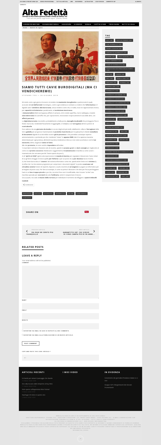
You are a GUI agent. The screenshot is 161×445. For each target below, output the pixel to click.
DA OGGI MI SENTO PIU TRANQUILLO (39, 233)
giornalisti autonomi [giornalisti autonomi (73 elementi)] (116, 94)
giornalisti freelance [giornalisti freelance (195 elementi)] (116, 107)
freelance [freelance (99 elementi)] (111, 82)
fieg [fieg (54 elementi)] (109, 74)
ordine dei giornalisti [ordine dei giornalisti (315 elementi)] (116, 135)
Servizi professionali (47, 1)
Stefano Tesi (30, 95)
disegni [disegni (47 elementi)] (110, 56)
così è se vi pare (100, 24)
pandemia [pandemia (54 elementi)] (111, 139)
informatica (60, 193)
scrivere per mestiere (31, 24)
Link (71, 1)
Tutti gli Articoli (62, 1)
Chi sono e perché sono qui (29, 1)
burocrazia (27, 193)
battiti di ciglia (128, 24)
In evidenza (78, 1)
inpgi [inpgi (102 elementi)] (110, 123)
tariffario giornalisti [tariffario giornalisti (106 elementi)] (116, 160)
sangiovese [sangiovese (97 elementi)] (111, 156)
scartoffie (27, 197)
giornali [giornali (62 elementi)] (124, 82)
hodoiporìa (66, 24)
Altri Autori (89, 1)
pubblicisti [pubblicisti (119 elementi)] (112, 148)
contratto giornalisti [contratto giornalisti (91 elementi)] (116, 52)
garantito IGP (110, 1)
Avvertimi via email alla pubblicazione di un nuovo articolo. (49, 335)
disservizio (48, 193)
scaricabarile (81, 193)
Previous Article (38, 229)
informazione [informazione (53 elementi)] (125, 119)
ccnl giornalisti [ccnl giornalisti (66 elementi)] (114, 44)
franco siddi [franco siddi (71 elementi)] (123, 78)
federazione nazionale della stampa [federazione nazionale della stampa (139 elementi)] (119, 69)
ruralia (88, 24)
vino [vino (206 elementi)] (125, 176)
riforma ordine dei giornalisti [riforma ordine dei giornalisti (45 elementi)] (119, 152)
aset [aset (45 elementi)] (109, 40)
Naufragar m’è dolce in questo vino (33, 395)
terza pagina (114, 24)
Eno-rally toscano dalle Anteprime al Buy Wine (37, 384)
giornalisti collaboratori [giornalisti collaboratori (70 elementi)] (117, 103)
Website (25, 320)
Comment (25, 262)
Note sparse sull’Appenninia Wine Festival (35, 389)
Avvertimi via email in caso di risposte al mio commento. (47, 331)
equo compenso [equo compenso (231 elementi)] (113, 60)
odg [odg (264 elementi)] (124, 131)
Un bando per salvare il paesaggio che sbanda (37, 378)
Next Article (84, 229)
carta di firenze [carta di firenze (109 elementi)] (124, 40)
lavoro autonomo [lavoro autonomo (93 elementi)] (114, 127)
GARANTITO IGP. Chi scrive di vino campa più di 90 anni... (79, 233)
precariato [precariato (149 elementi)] (112, 143)
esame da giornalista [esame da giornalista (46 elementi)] (115, 64)
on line (70, 193)
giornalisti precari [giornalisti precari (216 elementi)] (115, 111)
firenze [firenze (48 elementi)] (120, 74)
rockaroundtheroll (50, 24)
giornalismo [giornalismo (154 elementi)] (112, 86)
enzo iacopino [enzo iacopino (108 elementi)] (125, 56)
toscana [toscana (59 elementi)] (111, 168)
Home (25, 27)
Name (24, 300)
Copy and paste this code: (36, 351)
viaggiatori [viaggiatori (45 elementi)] (112, 176)
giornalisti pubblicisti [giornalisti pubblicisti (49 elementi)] (116, 115)
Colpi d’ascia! (99, 1)
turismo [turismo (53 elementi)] (123, 168)
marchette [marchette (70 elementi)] (111, 131)
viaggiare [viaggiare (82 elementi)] (123, 172)
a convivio (78, 24)
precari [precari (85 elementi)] (124, 139)
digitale (38, 193)
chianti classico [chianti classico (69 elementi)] (114, 48)
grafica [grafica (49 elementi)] (110, 119)
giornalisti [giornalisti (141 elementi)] (112, 90)
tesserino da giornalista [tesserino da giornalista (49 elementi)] (117, 164)
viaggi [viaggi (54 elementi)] (110, 172)
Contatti (23, 4)
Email (24, 310)
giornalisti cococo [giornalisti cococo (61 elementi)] (115, 99)
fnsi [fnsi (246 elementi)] (109, 78)
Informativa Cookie (80, 430)
